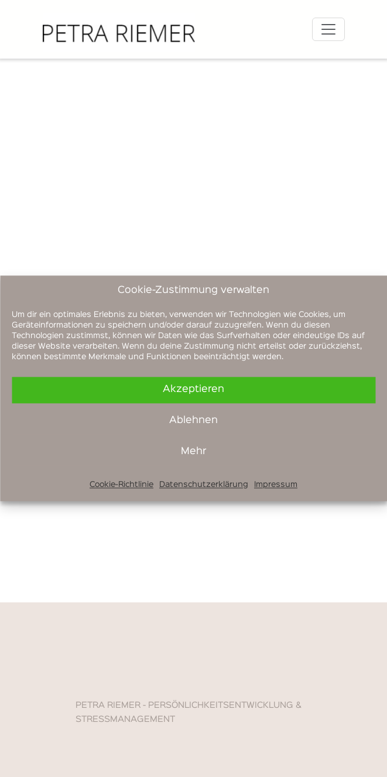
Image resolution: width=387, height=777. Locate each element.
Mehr (193, 451)
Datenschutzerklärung (203, 484)
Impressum (275, 484)
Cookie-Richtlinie (121, 484)
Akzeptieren (193, 389)
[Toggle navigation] (328, 29)
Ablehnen (193, 420)
